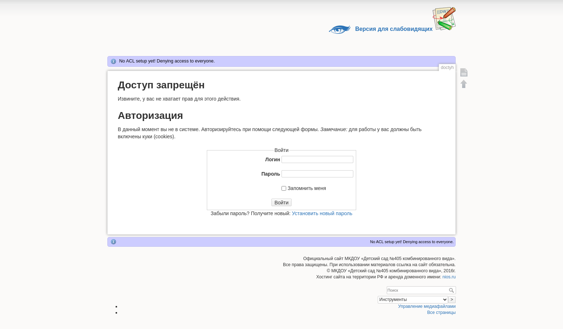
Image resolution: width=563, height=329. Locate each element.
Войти (281, 202)
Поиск (452, 290)
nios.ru (449, 276)
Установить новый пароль (322, 213)
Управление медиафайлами (427, 306)
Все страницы (441, 312)
